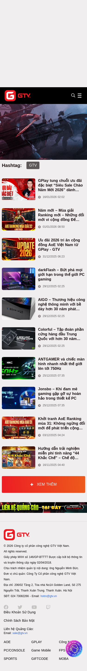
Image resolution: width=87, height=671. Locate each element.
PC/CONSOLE (14, 650)
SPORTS (10, 659)
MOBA (63, 659)
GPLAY (36, 642)
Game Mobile (41, 650)
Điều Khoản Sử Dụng (19, 612)
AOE (7, 642)
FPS (62, 650)
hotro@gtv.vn (48, 596)
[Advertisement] (43, 43)
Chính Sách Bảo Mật (19, 620)
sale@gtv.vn (20, 633)
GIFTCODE (39, 659)
